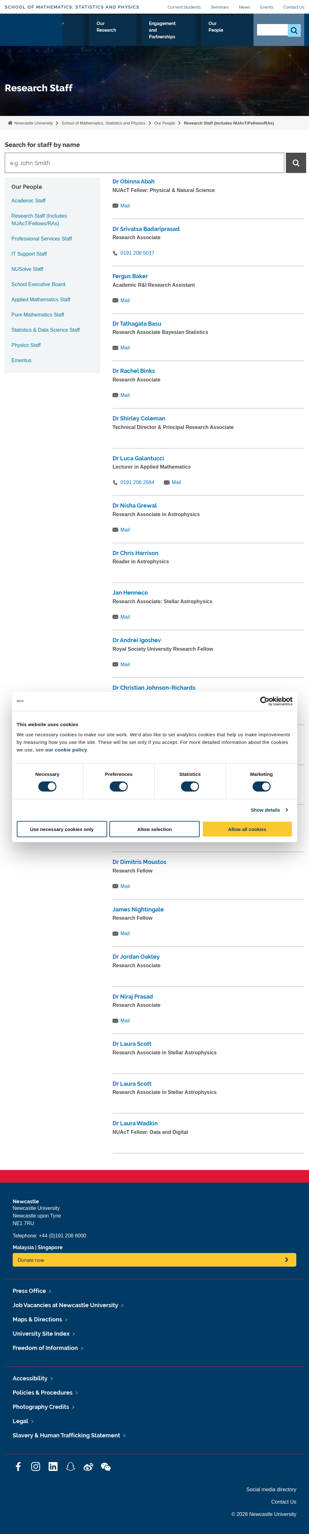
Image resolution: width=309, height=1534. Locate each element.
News (244, 7)
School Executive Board (38, 284)
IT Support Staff (29, 254)
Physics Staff (26, 345)
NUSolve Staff (27, 269)
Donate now (31, 1259)
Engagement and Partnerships (187, 34)
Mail (125, 205)
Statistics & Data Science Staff (45, 330)
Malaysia (23, 1247)
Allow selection (154, 829)
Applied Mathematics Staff (40, 299)
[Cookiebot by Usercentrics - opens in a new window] (265, 701)
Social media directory (271, 1489)
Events (266, 7)
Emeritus (21, 360)
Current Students (184, 7)
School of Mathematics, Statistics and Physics (72, 7)
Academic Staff (28, 200)
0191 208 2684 (137, 482)
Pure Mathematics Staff (37, 314)
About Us (75, 34)
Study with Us (105, 34)
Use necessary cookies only (61, 829)
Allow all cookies (247, 829)
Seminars (220, 7)
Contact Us (293, 7)
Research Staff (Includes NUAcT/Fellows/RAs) (229, 123)
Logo (34, 33)
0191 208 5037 (137, 253)
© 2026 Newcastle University (263, 1514)
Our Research (138, 34)
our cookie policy (66, 749)
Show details (265, 810)
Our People (234, 34)
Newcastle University (33, 123)
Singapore (50, 1247)
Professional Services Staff (41, 238)
